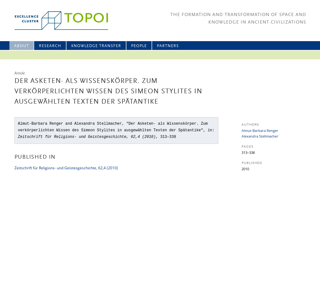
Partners (168, 46)
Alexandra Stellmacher (260, 136)
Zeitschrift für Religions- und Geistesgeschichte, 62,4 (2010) (66, 168)
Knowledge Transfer (96, 46)
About (21, 46)
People (139, 46)
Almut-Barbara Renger (260, 130)
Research (50, 46)
